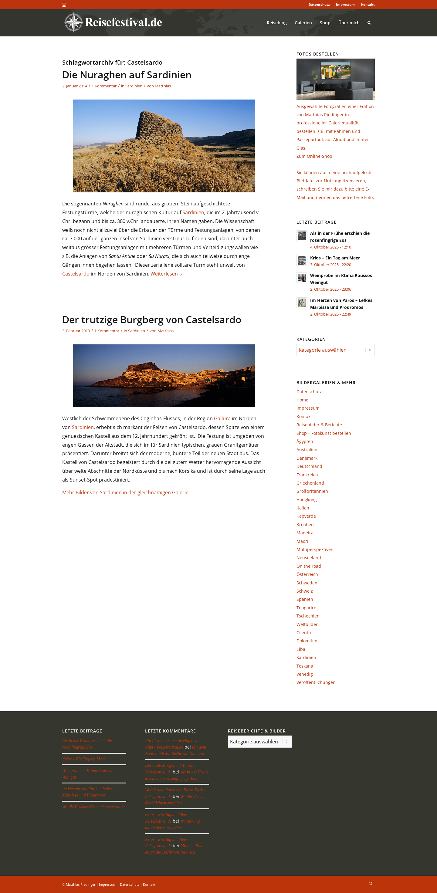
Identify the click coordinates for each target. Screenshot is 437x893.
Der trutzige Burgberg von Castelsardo (152, 319)
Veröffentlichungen (316, 682)
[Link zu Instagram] (64, 4)
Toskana (304, 666)
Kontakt (368, 4)
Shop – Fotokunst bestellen (323, 433)
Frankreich (307, 475)
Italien (302, 508)
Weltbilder (307, 624)
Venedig (304, 674)
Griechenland (310, 483)
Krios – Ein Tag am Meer (335, 258)
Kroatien (305, 524)
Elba (300, 649)
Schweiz (304, 591)
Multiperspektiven (315, 549)
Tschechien (308, 616)
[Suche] (369, 22)
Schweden (306, 583)
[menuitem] (319, 4)
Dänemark (306, 458)
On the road (308, 566)
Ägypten (304, 441)
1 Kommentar (104, 86)
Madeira (304, 533)
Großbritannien (312, 491)
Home (302, 400)
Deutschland (309, 466)
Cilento (303, 632)
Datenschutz (319, 4)
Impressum (345, 4)
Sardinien (133, 86)
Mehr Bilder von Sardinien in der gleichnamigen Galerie (125, 492)
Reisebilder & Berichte (319, 425)
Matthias (163, 86)
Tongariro (306, 608)
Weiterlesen (167, 273)
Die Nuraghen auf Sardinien (126, 74)
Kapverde (306, 516)
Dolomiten (306, 641)
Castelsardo (76, 273)
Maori (302, 541)
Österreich (307, 574)
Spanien (304, 599)
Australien (306, 449)
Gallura (222, 418)
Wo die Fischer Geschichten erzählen (94, 807)
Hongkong (306, 499)
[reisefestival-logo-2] (115, 22)
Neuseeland (308, 557)
